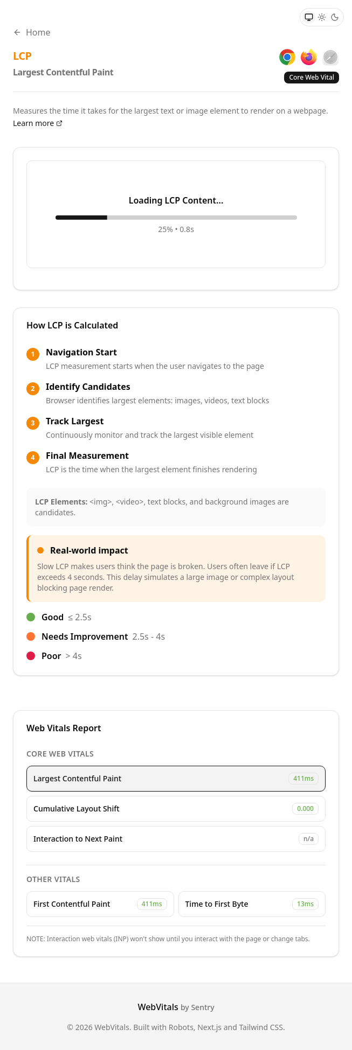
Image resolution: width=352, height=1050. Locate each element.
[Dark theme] (334, 17)
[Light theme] (321, 17)
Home (32, 32)
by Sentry (198, 1007)
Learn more (38, 123)
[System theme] (308, 17)
